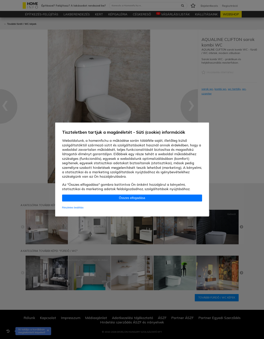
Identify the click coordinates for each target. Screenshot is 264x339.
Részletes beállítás (73, 207)
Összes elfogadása (132, 198)
